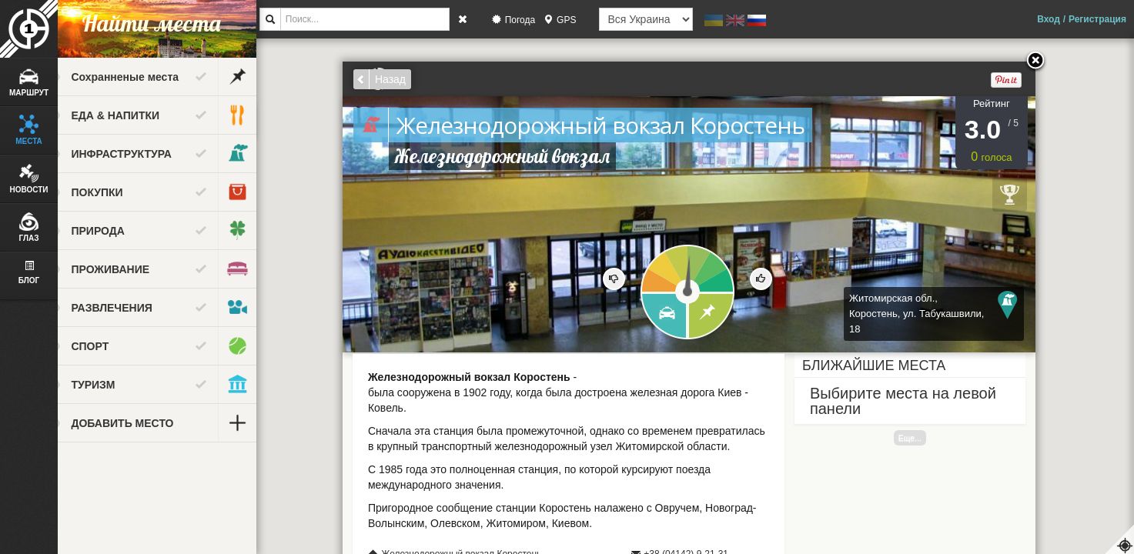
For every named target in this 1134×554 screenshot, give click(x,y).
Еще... (922, 437)
